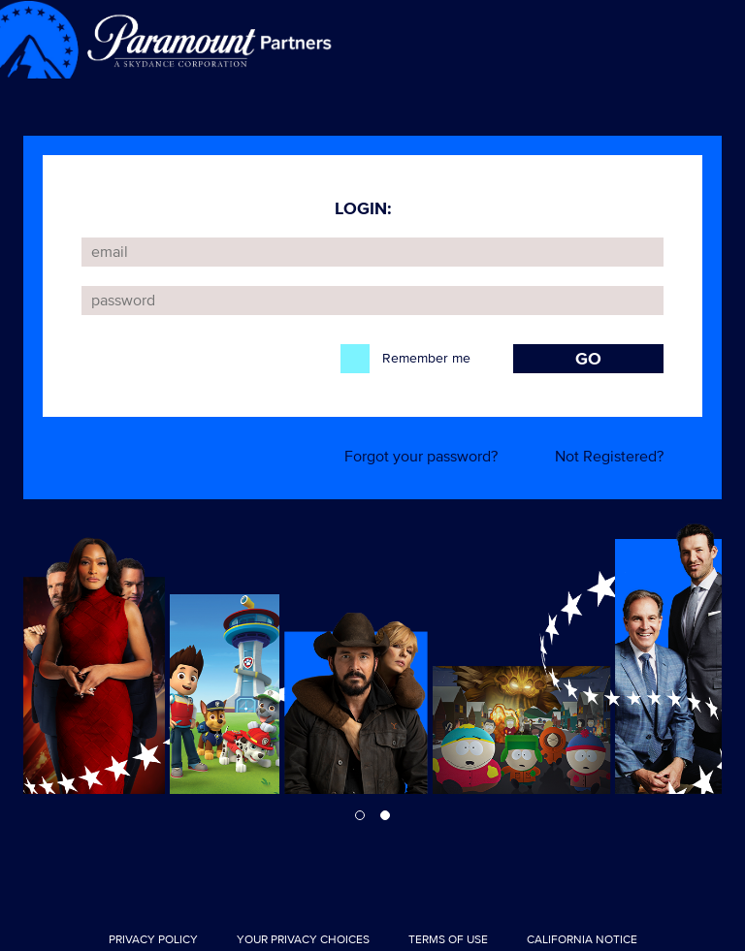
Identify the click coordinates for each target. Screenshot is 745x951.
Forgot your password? (421, 456)
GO (588, 358)
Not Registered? (609, 456)
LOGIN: (363, 208)
